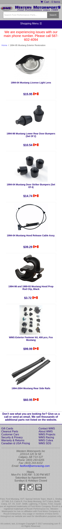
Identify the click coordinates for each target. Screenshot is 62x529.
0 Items (55, 1)
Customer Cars (10, 434)
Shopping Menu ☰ (31, 23)
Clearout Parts (9, 431)
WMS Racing (46, 437)
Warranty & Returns (12, 440)
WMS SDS (45, 443)
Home (4, 45)
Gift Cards (7, 428)
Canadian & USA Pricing (15, 443)
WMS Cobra (46, 440)
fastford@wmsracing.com (35, 466)
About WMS (46, 431)
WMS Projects (47, 434)
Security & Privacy (12, 437)
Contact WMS (47, 428)
